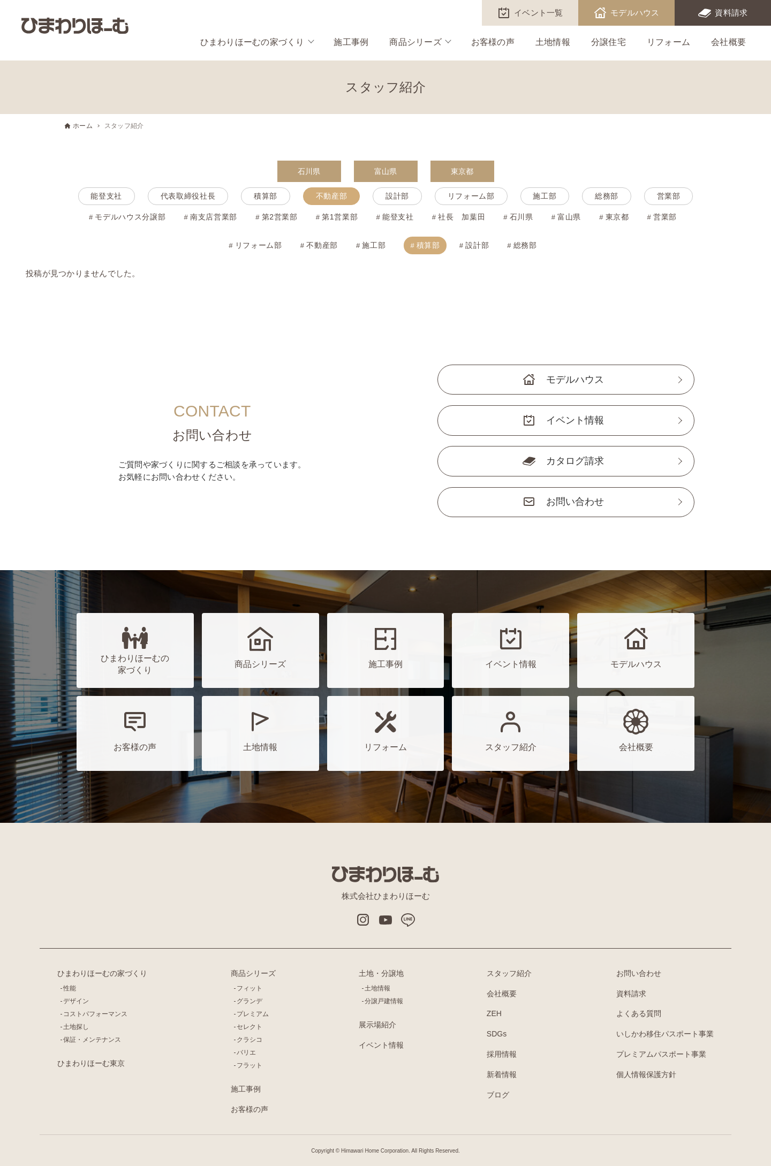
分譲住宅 (608, 42)
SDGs (497, 1033)
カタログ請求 (575, 461)
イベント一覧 (538, 12)
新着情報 (502, 1074)
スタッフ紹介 (509, 973)
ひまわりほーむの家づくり (252, 42)
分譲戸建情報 (384, 1001)
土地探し (76, 1027)
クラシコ (249, 1039)
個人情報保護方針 (646, 1074)
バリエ (246, 1052)
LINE (408, 919)
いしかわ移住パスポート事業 (665, 1033)
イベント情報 (575, 420)
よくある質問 (638, 1013)
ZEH (494, 1013)
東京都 (462, 171)
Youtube (385, 919)
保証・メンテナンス (92, 1039)
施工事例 (351, 42)
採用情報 (502, 1054)
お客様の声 (493, 42)
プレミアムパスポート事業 (661, 1054)
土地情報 (552, 42)
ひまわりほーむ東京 (91, 1063)
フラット (249, 1065)
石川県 (309, 171)
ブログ (498, 1095)
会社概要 (728, 42)
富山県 (385, 171)
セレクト (249, 1027)
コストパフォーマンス (95, 1014)
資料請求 (731, 12)
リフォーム (668, 42)
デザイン (76, 1001)
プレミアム (253, 1014)
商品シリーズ (415, 42)
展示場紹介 (377, 1024)
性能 (69, 988)
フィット (249, 988)
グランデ (249, 1001)
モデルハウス (635, 12)
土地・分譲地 (381, 973)
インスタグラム (363, 919)
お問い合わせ (575, 501)
